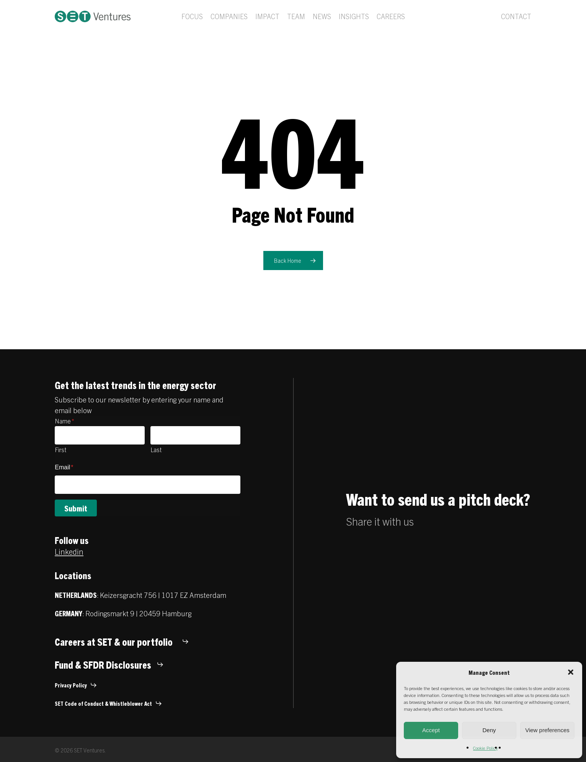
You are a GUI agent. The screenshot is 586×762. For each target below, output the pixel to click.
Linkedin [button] (69, 551)
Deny (489, 730)
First (60, 449)
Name (64, 421)
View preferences (547, 730)
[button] (571, 672)
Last (156, 449)
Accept (431, 730)
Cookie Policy (485, 748)
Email (64, 467)
